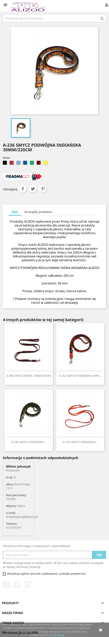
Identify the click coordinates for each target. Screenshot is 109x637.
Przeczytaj (57, 635)
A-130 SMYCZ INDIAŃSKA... (80, 442)
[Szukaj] (54, 18)
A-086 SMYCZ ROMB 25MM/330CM (28, 376)
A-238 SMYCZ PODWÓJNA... (28, 442)
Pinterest (43, 189)
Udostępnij (23, 189)
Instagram (28, 585)
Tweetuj (33, 189)
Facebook (6, 585)
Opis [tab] (15, 212)
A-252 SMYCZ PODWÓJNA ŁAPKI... (80, 376)
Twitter (17, 585)
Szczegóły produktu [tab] (38, 212)
